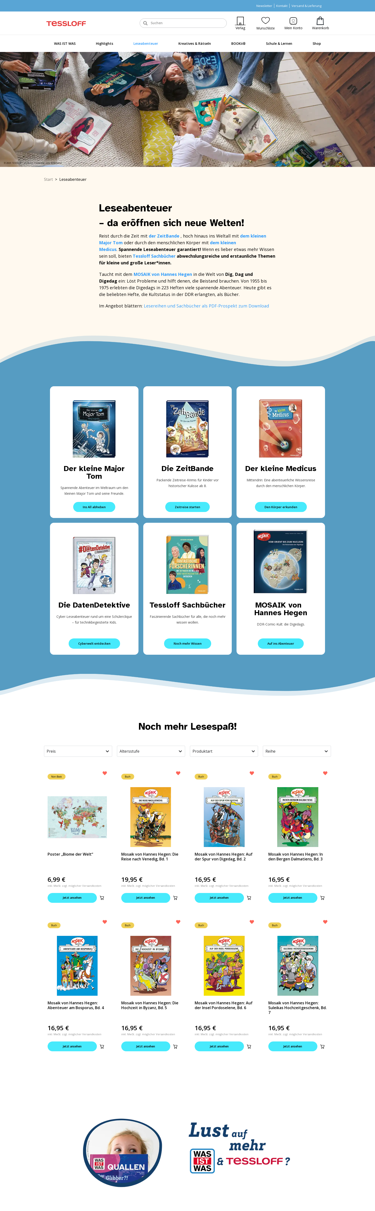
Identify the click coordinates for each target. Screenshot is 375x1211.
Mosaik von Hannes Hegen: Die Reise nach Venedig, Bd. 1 (149, 857)
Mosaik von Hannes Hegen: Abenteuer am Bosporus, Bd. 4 (76, 1006)
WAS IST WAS (65, 43)
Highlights (104, 43)
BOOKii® (238, 43)
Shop (317, 43)
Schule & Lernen (279, 43)
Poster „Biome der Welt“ (70, 854)
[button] (101, 898)
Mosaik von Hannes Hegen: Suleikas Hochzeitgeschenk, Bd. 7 (297, 1008)
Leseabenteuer (145, 43)
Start (48, 179)
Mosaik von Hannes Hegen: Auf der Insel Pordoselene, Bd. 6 (224, 1006)
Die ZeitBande (188, 468)
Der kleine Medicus (280, 468)
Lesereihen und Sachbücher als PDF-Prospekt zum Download (206, 306)
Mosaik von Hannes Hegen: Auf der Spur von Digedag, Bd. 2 (224, 857)
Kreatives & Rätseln (194, 43)
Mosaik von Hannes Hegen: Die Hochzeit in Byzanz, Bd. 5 (149, 1006)
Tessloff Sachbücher (187, 605)
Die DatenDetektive (94, 605)
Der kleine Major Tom (94, 472)
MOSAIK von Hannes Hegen (280, 608)
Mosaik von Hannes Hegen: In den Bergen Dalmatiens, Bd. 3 (295, 857)
